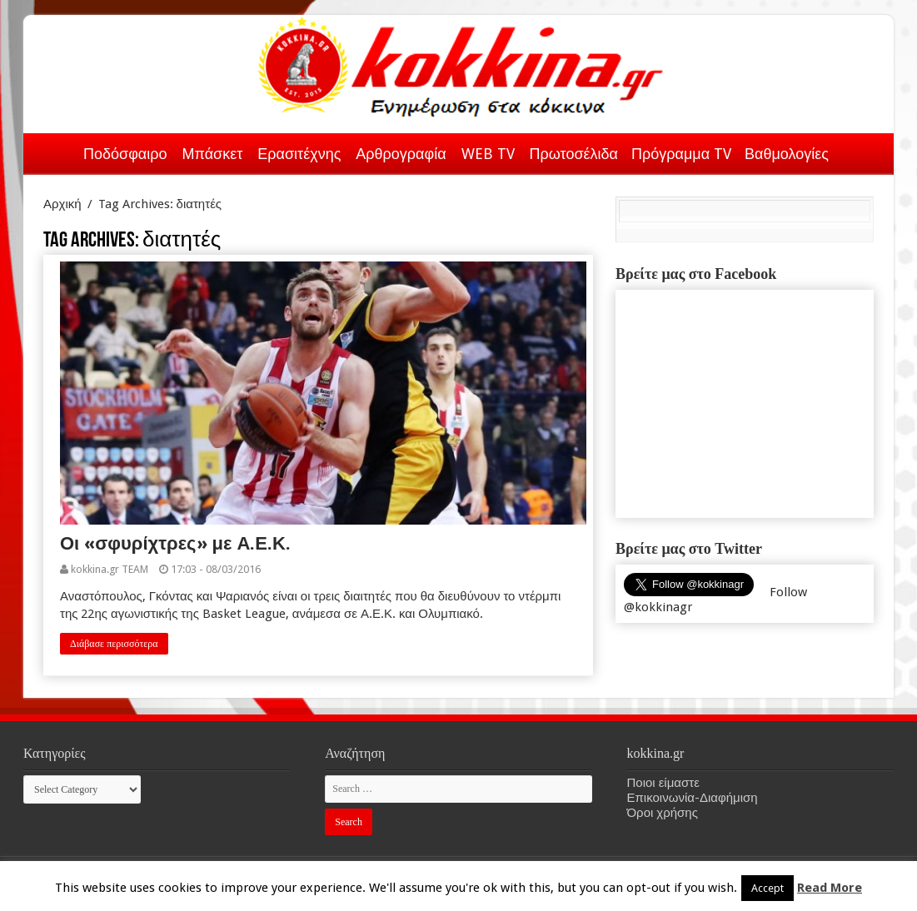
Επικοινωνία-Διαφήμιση (692, 797)
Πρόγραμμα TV (681, 153)
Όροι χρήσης (662, 812)
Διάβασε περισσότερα (114, 644)
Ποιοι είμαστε (663, 782)
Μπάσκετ (212, 153)
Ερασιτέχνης (299, 153)
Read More (829, 887)
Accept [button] (767, 888)
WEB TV (488, 153)
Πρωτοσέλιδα (574, 153)
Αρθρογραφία (401, 153)
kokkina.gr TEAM (109, 569)
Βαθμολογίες (787, 153)
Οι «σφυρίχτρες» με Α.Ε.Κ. (175, 543)
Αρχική (55, 150)
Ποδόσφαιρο (125, 153)
